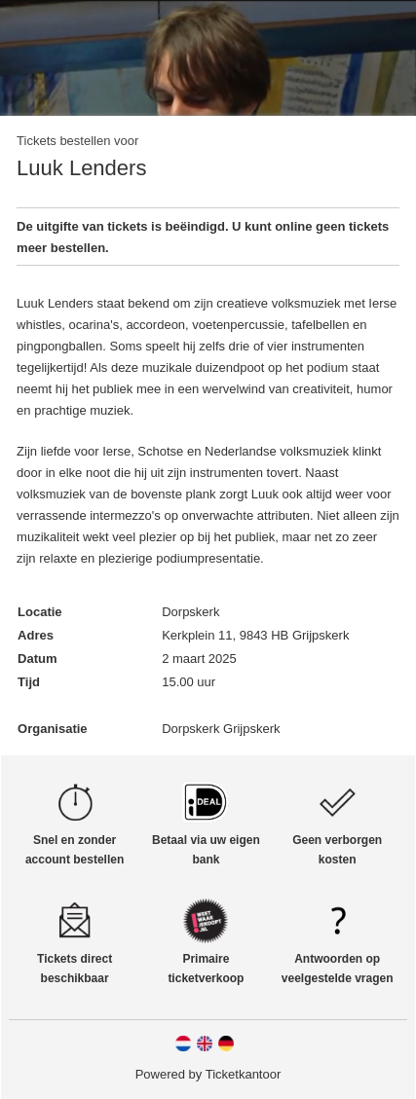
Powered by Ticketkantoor (208, 1074)
